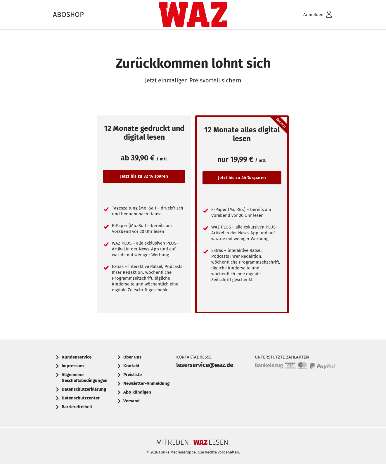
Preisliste (132, 374)
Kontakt (131, 365)
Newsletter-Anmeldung (146, 383)
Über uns (132, 357)
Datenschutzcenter (81, 398)
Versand (131, 401)
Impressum (73, 365)
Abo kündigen (137, 392)
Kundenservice (76, 357)
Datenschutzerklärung (84, 389)
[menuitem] (310, 15)
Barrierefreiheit (77, 406)
